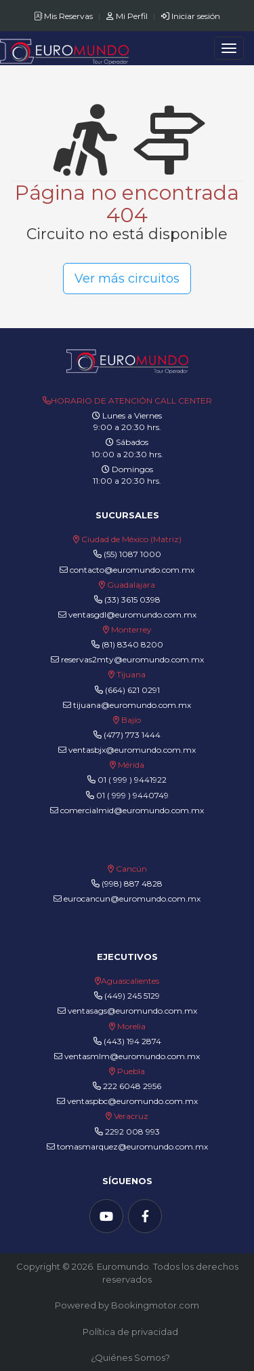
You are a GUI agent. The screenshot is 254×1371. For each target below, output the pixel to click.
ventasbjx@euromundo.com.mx (127, 750)
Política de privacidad (130, 1331)
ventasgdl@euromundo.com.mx (127, 614)
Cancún (131, 868)
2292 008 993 (132, 1131)
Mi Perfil (128, 16)
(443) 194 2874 (132, 1041)
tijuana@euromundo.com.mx (127, 705)
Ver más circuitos (127, 278)
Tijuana (130, 674)
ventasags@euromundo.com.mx (127, 1010)
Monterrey (131, 629)
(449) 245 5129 (132, 996)
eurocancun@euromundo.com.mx (127, 898)
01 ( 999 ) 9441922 (132, 779)
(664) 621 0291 (131, 690)
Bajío (131, 720)
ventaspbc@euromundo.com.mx (127, 1101)
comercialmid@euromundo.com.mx (127, 810)
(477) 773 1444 (132, 735)
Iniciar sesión (190, 16)
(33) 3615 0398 (132, 599)
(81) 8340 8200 (132, 644)
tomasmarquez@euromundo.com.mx (127, 1146)
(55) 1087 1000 (132, 554)
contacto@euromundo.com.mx (127, 570)
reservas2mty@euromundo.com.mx (127, 659)
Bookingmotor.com (155, 1305)
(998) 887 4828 (132, 883)
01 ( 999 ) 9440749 (132, 795)
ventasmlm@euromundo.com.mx (127, 1056)
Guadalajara (131, 585)
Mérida (131, 765)
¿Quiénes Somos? (130, 1357)
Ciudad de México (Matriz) (131, 539)
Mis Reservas (64, 16)
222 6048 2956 (132, 1086)
